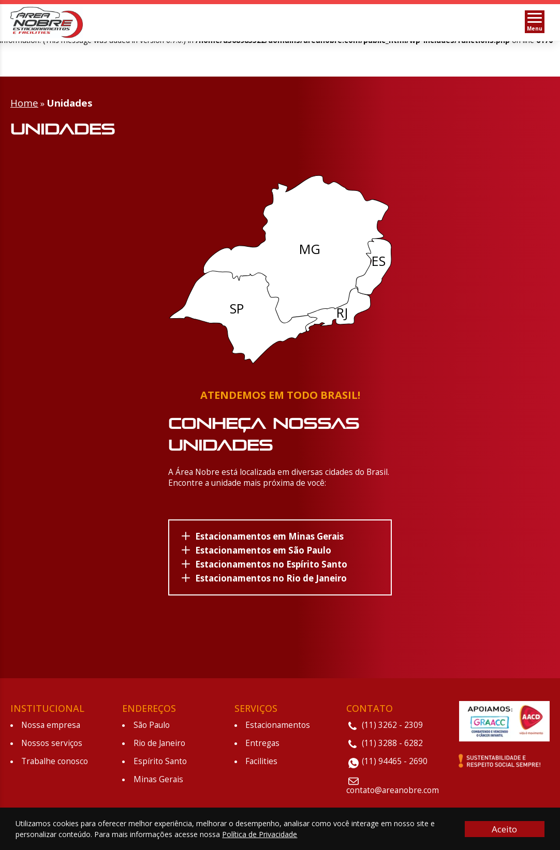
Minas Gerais (158, 777)
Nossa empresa (50, 723)
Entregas (262, 741)
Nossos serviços (51, 741)
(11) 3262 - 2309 (392, 723)
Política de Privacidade (259, 834)
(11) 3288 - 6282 (392, 741)
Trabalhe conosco (54, 759)
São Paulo (152, 723)
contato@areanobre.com (392, 788)
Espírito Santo (160, 759)
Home (24, 100)
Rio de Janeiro (159, 741)
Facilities (261, 759)
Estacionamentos (277, 723)
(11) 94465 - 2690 (395, 759)
